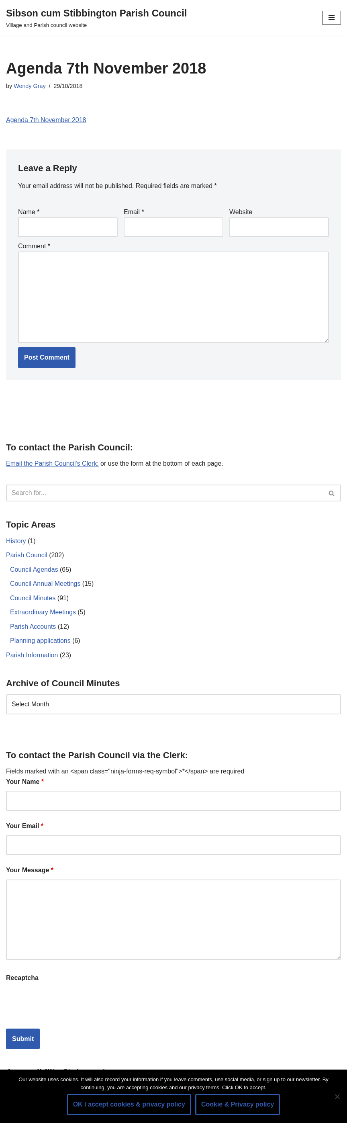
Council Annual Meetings (45, 584)
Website (241, 212)
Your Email (24, 826)
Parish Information (32, 655)
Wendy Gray (30, 86)
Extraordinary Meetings (43, 613)
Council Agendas (34, 570)
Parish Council (26, 555)
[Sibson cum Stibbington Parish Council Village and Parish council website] (96, 18)
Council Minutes (33, 598)
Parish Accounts (33, 627)
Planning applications (40, 641)
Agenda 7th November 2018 (46, 120)
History (16, 541)
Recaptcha (22, 978)
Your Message (29, 870)
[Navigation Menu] (331, 18)
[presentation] (67, 1003)
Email (134, 212)
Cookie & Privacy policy (237, 1104)
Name (28, 212)
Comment (34, 246)
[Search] (164, 493)
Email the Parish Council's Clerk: (52, 463)
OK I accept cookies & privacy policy (129, 1104)
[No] (337, 1096)
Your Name (25, 782)
